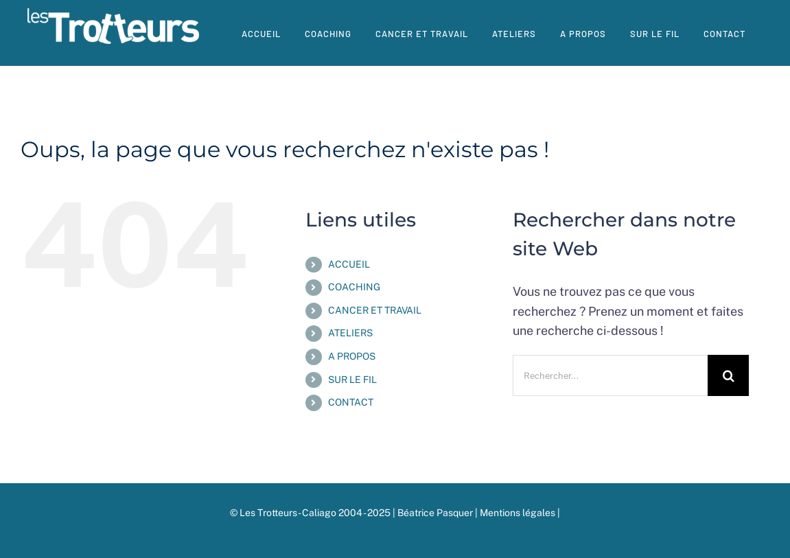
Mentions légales (518, 512)
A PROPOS (351, 356)
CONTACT (350, 402)
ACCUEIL (349, 264)
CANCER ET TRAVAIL (374, 310)
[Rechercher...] (610, 375)
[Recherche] (728, 375)
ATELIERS (350, 332)
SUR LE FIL (352, 379)
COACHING (354, 286)
